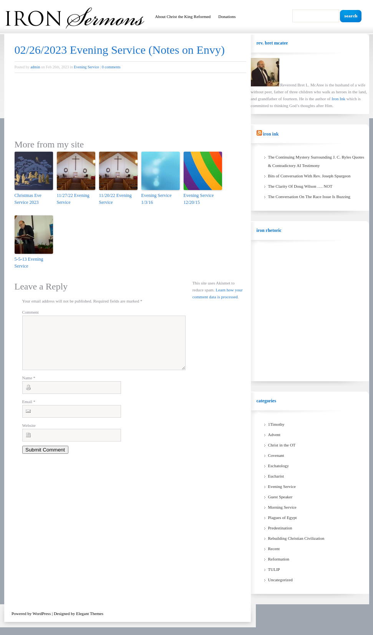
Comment (30, 312)
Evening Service (86, 67)
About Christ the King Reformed (183, 16)
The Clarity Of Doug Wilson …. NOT (300, 186)
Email (29, 410)
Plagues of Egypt (282, 517)
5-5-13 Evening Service (29, 262)
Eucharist (276, 476)
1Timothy (276, 424)
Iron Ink (339, 98)
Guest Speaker (280, 496)
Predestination (280, 528)
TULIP (274, 569)
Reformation (279, 559)
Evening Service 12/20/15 (199, 199)
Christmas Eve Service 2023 (28, 199)
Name (29, 387)
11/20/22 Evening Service (115, 199)
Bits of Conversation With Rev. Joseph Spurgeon (309, 176)
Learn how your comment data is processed (226, 303)
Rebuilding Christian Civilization (296, 538)
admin (35, 67)
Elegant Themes (89, 613)
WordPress (42, 613)
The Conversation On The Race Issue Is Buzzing (309, 196)
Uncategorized (280, 579)
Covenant (276, 455)
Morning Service (282, 507)
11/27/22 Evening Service (73, 199)
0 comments (111, 67)
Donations (226, 16)
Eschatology (278, 465)
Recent (274, 548)
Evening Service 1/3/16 (156, 199)
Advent (274, 434)
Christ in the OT (282, 445)
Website (29, 434)
